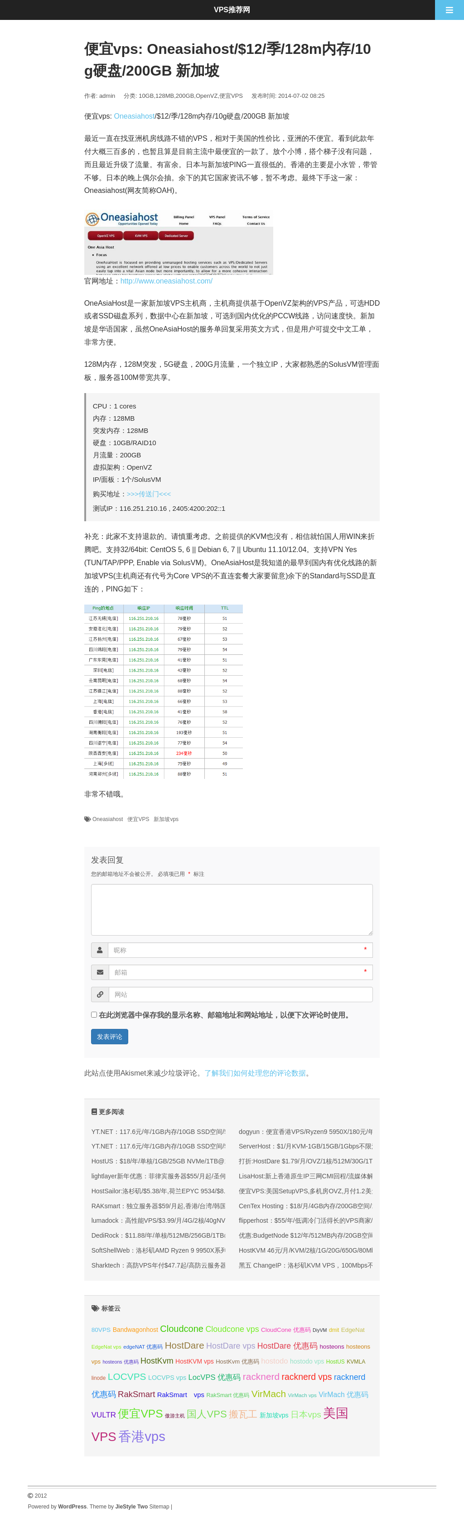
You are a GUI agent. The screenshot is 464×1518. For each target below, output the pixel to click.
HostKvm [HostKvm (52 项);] (157, 1360)
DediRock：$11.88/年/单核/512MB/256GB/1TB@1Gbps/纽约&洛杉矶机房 (196, 1235)
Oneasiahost (134, 116)
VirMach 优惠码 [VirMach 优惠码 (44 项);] (343, 1394)
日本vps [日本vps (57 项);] (305, 1414)
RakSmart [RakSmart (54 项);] (136, 1394)
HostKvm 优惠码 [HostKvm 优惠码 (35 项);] (237, 1361)
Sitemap (159, 1507)
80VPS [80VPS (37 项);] (101, 1329)
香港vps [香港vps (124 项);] (141, 1436)
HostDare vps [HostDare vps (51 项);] (230, 1345)
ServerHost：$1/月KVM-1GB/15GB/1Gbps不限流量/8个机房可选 (330, 1146)
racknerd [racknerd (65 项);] (261, 1376)
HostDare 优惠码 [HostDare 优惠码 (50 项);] (287, 1345)
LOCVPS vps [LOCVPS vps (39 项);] (167, 1377)
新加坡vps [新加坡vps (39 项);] (274, 1415)
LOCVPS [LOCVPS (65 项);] (127, 1376)
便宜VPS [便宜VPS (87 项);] (140, 1414)
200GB (185, 95)
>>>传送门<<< (149, 494)
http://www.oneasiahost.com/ (167, 281)
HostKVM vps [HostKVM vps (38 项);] (194, 1361)
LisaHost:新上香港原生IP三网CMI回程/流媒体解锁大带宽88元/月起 (333, 1176)
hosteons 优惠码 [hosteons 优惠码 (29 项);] (120, 1361)
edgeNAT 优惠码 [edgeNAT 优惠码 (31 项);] (143, 1347)
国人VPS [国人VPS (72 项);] (207, 1414)
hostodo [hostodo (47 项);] (274, 1361)
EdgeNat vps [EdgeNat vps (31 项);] (106, 1347)
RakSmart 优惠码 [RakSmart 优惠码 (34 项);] (227, 1395)
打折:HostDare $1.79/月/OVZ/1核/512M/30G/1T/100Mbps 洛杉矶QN (335, 1161)
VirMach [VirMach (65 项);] (268, 1393)
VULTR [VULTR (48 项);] (104, 1415)
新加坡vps (166, 819)
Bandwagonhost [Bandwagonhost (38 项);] (135, 1329)
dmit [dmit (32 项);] (334, 1330)
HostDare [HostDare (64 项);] (184, 1345)
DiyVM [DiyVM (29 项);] (320, 1330)
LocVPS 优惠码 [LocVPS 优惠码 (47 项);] (214, 1377)
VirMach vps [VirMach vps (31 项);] (302, 1395)
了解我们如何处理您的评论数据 (255, 1073)
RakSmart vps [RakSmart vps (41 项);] (180, 1394)
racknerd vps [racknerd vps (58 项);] (307, 1377)
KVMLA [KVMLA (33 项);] (356, 1362)
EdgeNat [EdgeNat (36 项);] (353, 1329)
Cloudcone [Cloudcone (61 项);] (181, 1329)
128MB (164, 95)
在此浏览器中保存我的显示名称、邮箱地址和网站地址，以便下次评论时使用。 (226, 1015)
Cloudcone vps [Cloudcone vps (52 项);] (232, 1329)
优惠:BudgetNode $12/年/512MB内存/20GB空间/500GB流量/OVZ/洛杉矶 (341, 1235)
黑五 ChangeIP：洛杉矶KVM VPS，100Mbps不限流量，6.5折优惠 (333, 1265)
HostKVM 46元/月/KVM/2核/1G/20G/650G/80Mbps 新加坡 (320, 1250)
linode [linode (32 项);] (99, 1378)
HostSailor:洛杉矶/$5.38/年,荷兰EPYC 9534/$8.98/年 (166, 1191)
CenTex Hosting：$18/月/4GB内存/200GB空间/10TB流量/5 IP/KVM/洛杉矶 (344, 1206)
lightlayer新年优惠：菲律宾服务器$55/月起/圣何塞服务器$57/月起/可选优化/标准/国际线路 (218, 1176)
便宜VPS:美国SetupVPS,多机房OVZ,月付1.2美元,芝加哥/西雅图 (329, 1191)
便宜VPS (231, 95)
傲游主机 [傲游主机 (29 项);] (175, 1415)
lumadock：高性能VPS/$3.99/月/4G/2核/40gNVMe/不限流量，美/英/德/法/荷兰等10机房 (215, 1220)
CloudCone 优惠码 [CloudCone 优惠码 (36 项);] (286, 1329)
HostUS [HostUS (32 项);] (335, 1362)
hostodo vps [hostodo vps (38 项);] (307, 1361)
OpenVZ (207, 95)
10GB (146, 95)
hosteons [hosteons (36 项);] (331, 1346)
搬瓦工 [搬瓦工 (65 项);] (243, 1414)
